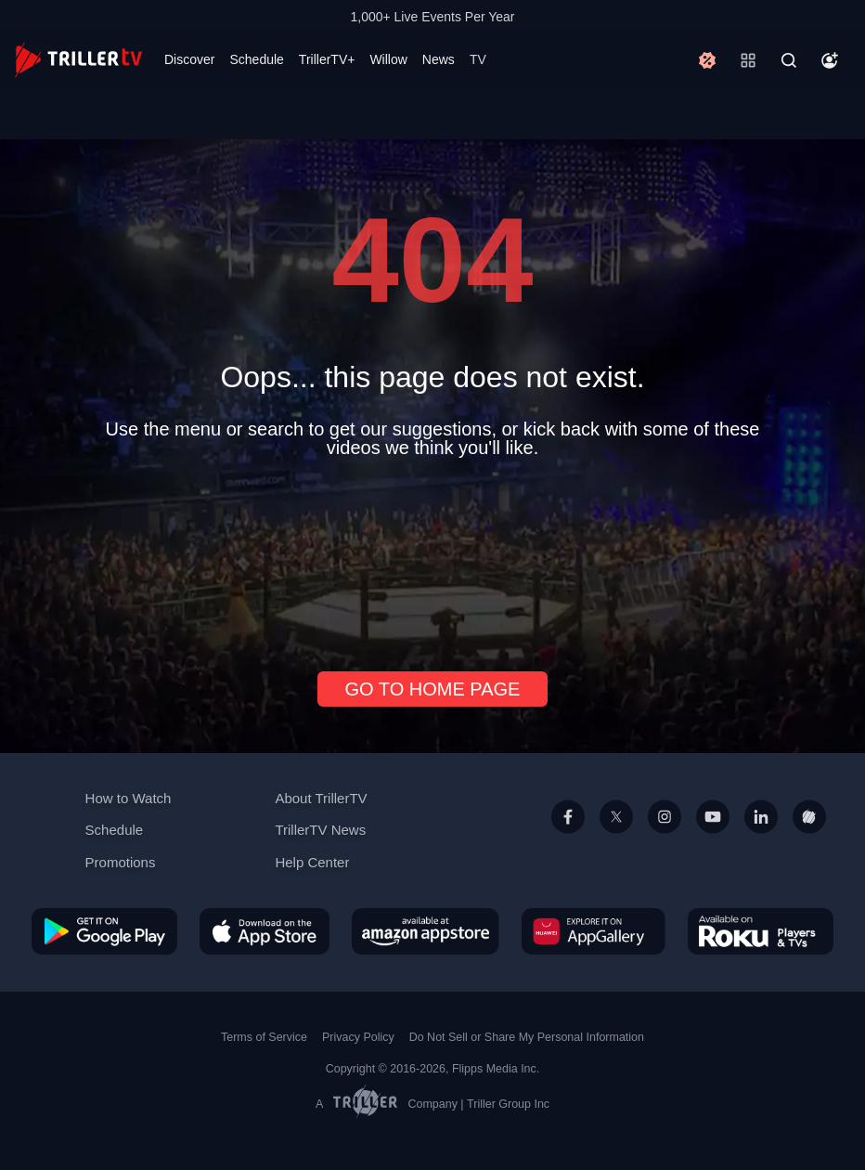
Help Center (312, 862)
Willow (388, 59)
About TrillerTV (321, 798)
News (438, 59)
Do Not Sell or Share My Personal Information (526, 1037)
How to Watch (128, 798)
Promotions (120, 862)
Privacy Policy (358, 1037)
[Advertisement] (432, 557)
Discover (189, 59)
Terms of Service (264, 1037)
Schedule (256, 59)
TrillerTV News (320, 830)
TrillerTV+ (327, 59)
